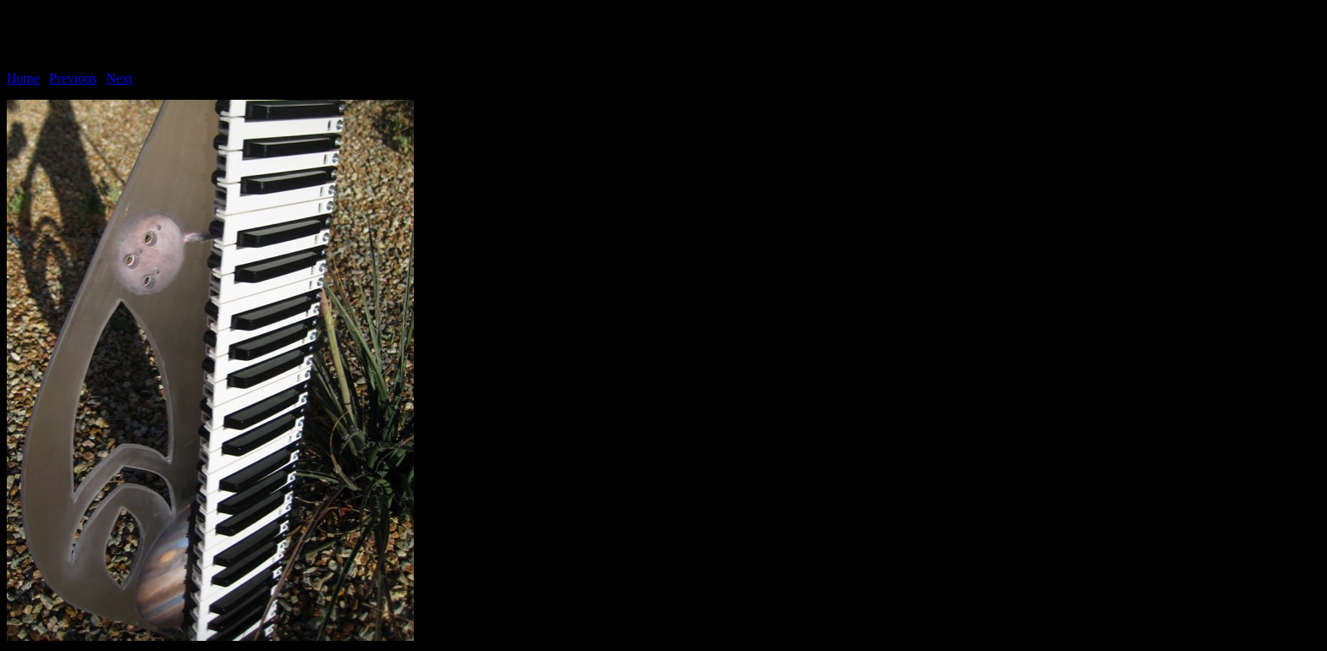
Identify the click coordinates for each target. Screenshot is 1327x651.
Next (120, 78)
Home (23, 78)
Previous (72, 78)
